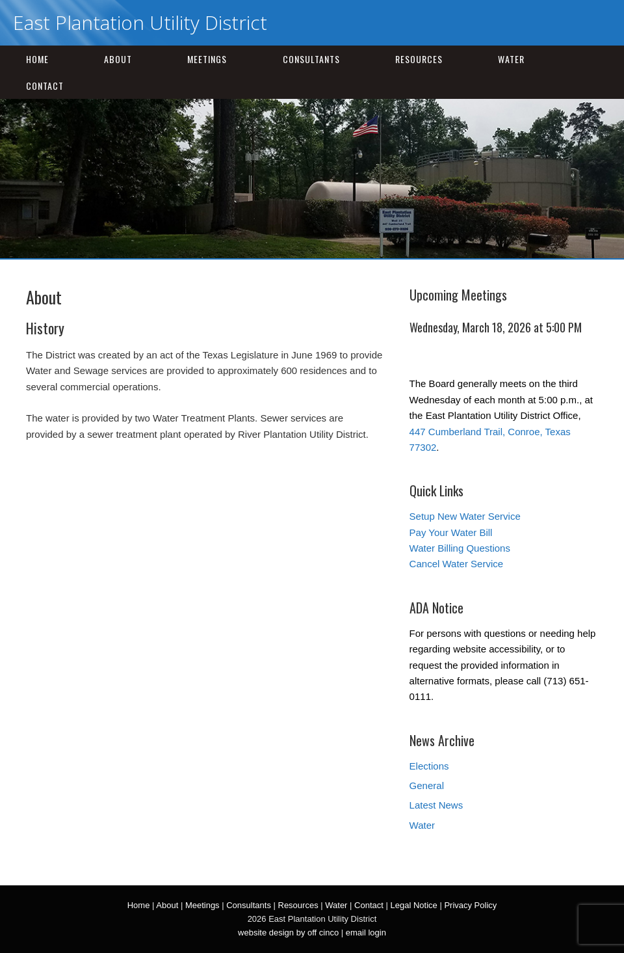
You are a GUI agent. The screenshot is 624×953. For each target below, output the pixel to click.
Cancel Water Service (457, 563)
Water (511, 59)
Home (37, 59)
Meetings (207, 59)
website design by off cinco (288, 932)
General (427, 785)
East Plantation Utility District (140, 22)
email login (366, 932)
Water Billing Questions (460, 548)
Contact (45, 85)
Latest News (436, 805)
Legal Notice (413, 905)
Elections (429, 766)
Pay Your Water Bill (451, 532)
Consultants (311, 59)
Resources (419, 59)
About (118, 59)
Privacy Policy (470, 905)
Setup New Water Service (465, 516)
